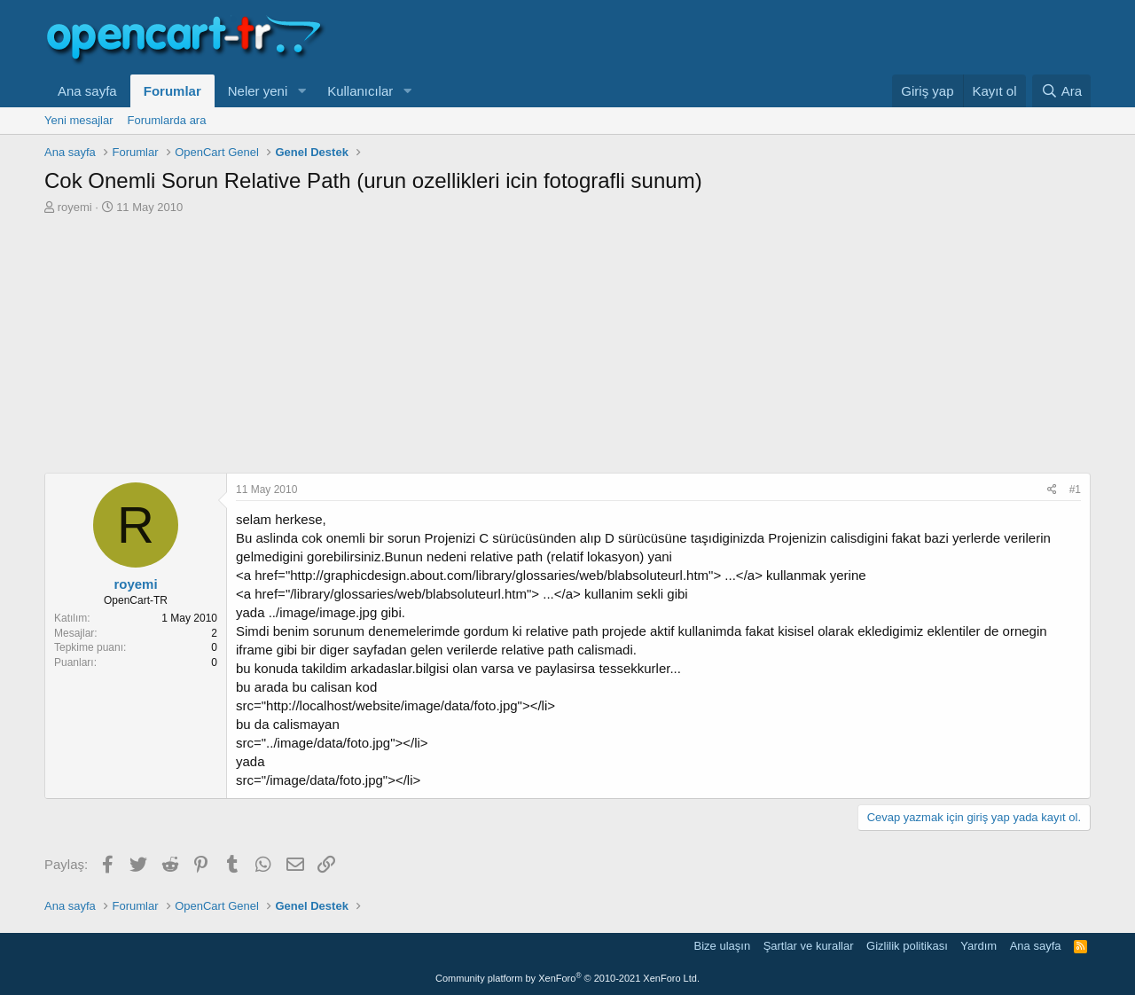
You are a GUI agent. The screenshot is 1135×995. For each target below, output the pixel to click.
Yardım (978, 945)
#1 (1075, 489)
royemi (75, 207)
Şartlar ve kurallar (808, 945)
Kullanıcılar (360, 90)
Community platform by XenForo (567, 978)
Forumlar (172, 90)
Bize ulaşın (722, 945)
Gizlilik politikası (907, 945)
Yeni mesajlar (79, 120)
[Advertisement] (567, 348)
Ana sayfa (87, 90)
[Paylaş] (1052, 490)
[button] (301, 90)
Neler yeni (258, 90)
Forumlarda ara (167, 120)
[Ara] (1061, 90)
